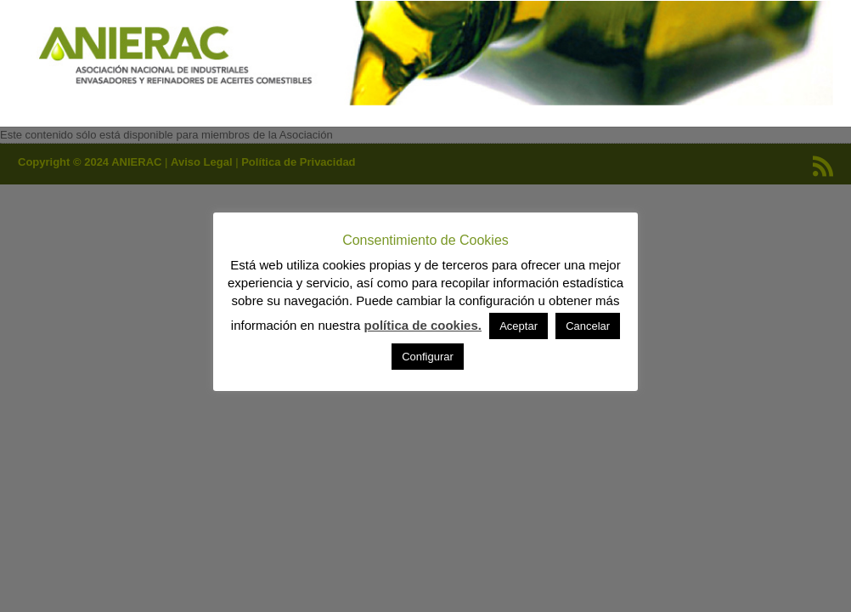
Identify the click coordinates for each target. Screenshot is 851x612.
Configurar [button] (428, 356)
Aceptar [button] (518, 326)
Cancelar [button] (588, 326)
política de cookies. (423, 325)
